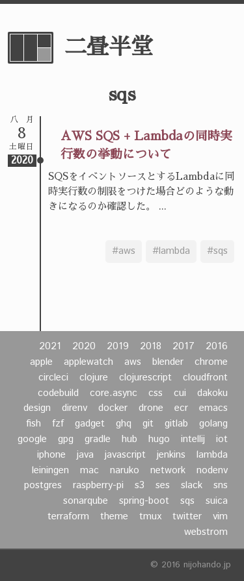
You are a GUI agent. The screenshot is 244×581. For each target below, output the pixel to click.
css (155, 393)
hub (129, 439)
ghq (123, 424)
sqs (187, 501)
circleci (53, 378)
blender (167, 362)
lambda (212, 455)
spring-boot (144, 501)
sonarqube (85, 501)
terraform (68, 517)
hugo (159, 439)
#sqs (217, 251)
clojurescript (145, 378)
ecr (181, 408)
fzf (58, 424)
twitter (187, 517)
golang (213, 424)
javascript (125, 455)
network (167, 471)
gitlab (176, 424)
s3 (139, 485)
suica (217, 501)
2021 (50, 347)
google (32, 439)
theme (114, 517)
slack (191, 485)
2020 (84, 347)
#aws (123, 251)
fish (33, 424)
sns (220, 485)
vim (220, 517)
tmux (150, 517)
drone (151, 408)
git (148, 424)
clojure (93, 378)
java (85, 455)
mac (89, 471)
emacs (213, 408)
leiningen (50, 471)
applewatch (88, 362)
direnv (74, 408)
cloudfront (205, 378)
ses (163, 485)
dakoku (212, 393)
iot (222, 439)
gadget (90, 424)
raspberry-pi (98, 485)
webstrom (206, 532)
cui (180, 393)
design (37, 408)
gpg (66, 439)
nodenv (212, 471)
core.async (113, 393)
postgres (43, 485)
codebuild (58, 393)
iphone (51, 455)
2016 (217, 347)
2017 (183, 347)
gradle (98, 439)
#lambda (171, 251)
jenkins (171, 455)
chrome (211, 362)
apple (41, 362)
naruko (124, 471)
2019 (118, 347)
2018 (150, 347)
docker (113, 408)
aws (132, 362)
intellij (193, 439)
